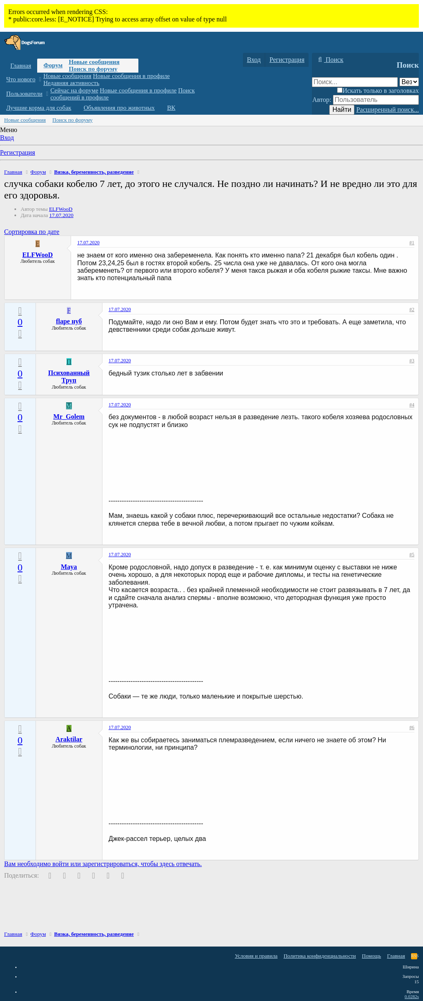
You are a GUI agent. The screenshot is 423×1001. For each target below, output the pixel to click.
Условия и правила (256, 956)
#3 (411, 361)
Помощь (371, 956)
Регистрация (17, 152)
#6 (411, 727)
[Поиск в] (409, 82)
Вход (7, 137)
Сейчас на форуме (74, 90)
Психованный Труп (69, 376)
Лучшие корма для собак (38, 107)
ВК (171, 107)
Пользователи (24, 93)
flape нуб (69, 321)
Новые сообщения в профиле (131, 76)
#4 (411, 405)
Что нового (21, 79)
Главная (20, 65)
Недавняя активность (71, 83)
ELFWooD (61, 209)
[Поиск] (329, 60)
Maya (69, 566)
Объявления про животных (118, 107)
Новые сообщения (94, 62)
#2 (411, 309)
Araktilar (68, 739)
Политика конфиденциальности (319, 956)
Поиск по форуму (93, 69)
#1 (411, 243)
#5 (411, 554)
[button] (40, 79)
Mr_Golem (69, 416)
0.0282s (411, 996)
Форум (52, 65)
